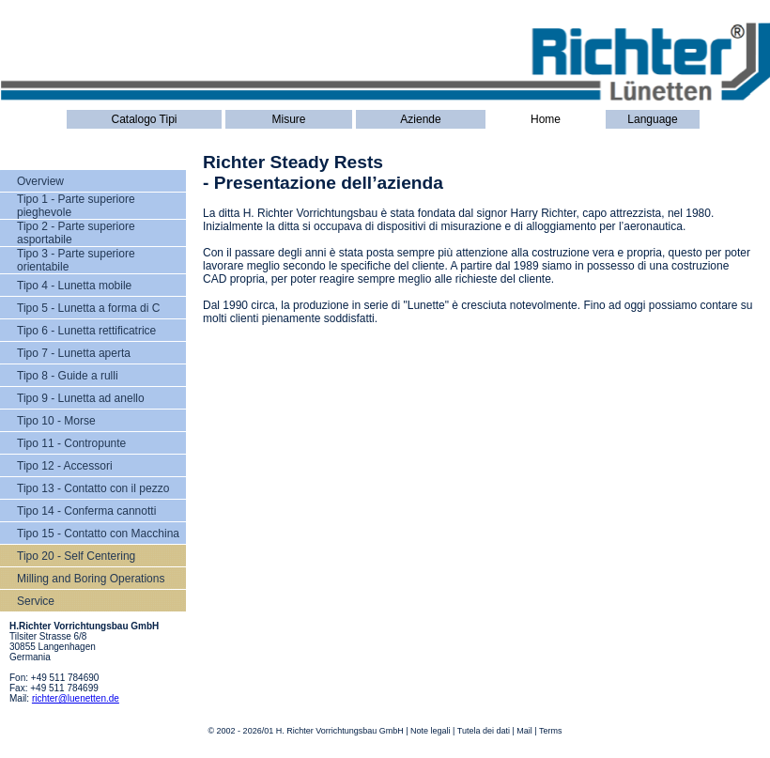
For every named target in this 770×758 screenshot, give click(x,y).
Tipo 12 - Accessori (65, 465)
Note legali (430, 730)
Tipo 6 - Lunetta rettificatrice (86, 330)
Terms (550, 730)
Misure (288, 119)
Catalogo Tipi (144, 119)
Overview (40, 181)
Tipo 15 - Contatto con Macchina (98, 533)
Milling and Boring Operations (90, 578)
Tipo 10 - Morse (56, 420)
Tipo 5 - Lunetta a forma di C (88, 308)
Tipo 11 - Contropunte (71, 443)
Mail (524, 730)
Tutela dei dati (483, 730)
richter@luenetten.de (75, 698)
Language (652, 119)
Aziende (420, 119)
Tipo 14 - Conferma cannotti (86, 511)
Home (546, 119)
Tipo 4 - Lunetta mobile (74, 285)
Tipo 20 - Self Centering (76, 556)
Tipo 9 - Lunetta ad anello (81, 398)
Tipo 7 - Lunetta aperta (74, 353)
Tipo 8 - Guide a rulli (67, 375)
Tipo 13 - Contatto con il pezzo (93, 488)
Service (35, 601)
